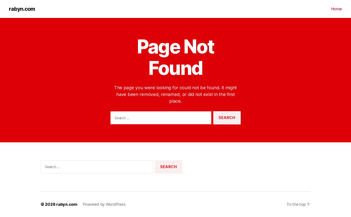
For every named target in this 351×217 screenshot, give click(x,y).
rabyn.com (22, 9)
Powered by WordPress (104, 204)
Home (336, 9)
